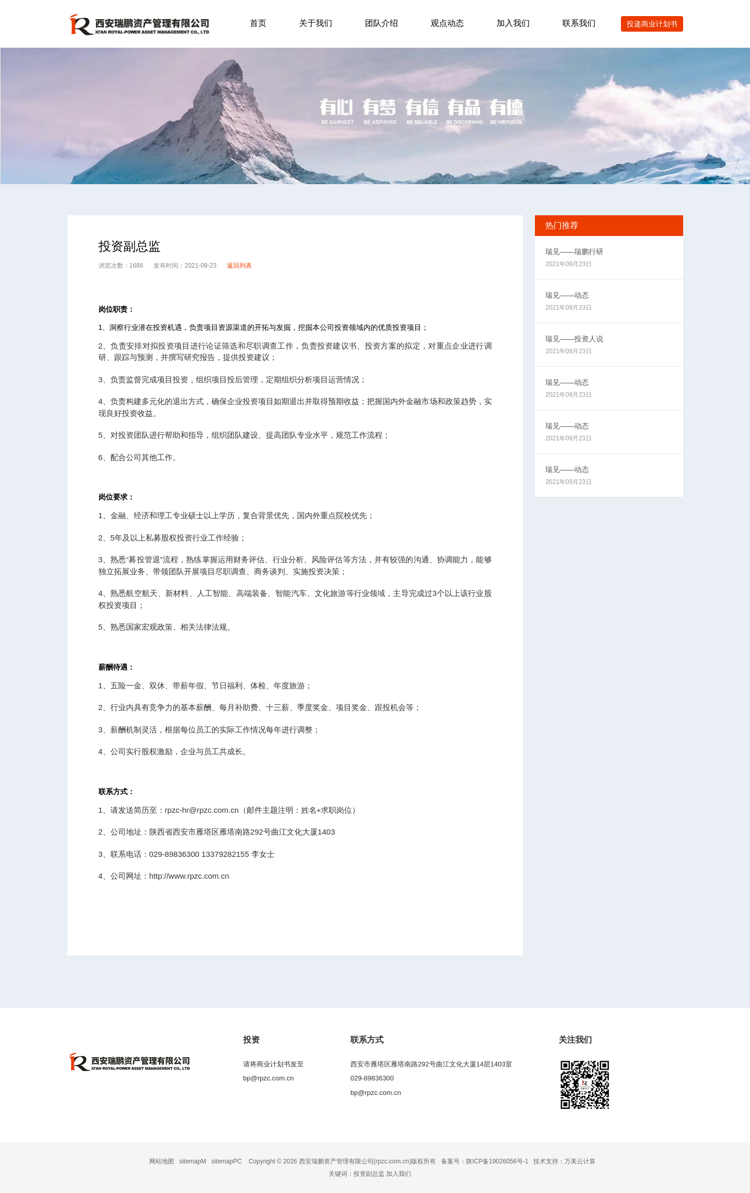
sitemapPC (226, 1161)
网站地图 (161, 1161)
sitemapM (192, 1161)
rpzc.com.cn (392, 1161)
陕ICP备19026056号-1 (497, 1161)
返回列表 (239, 265)
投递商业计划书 (652, 24)
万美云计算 (580, 1161)
